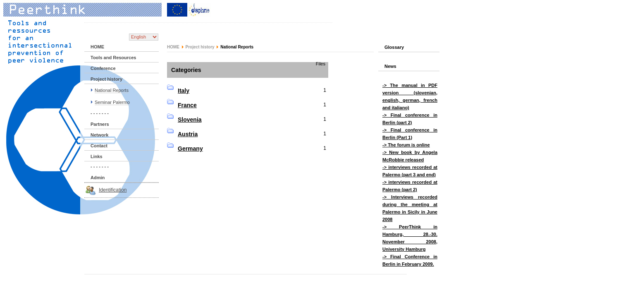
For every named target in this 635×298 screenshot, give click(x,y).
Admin (98, 177)
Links (97, 156)
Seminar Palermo (112, 102)
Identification (113, 190)
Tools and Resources (113, 57)
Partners (100, 124)
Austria (188, 134)
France (187, 105)
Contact (99, 145)
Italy (183, 90)
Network (99, 134)
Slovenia (190, 119)
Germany (190, 148)
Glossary (394, 47)
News (390, 66)
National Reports (112, 90)
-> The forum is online (406, 144)
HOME (97, 46)
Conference (103, 68)
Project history (106, 79)
